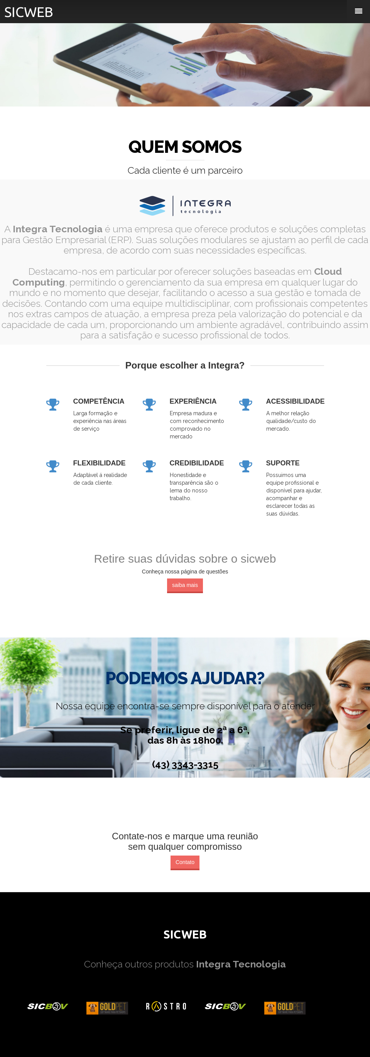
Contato (185, 862)
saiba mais (185, 585)
